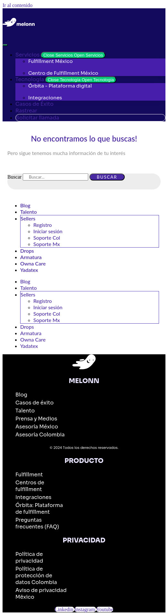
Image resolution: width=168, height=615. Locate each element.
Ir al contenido (17, 5)
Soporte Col (46, 237)
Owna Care (33, 263)
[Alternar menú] (5, 45)
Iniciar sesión (48, 231)
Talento (28, 212)
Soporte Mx (46, 244)
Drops (27, 251)
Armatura (31, 257)
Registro (42, 225)
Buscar (14, 177)
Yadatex (29, 270)
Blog (25, 205)
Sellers (28, 218)
